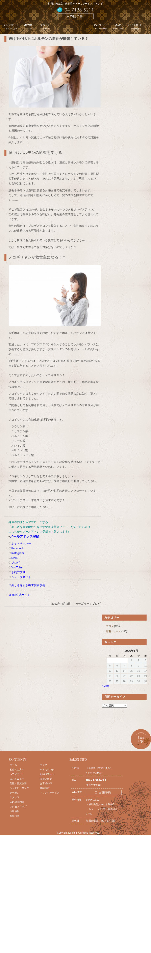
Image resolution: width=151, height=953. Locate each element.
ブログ (15, 562)
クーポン (14, 792)
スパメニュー (17, 778)
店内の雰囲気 (17, 802)
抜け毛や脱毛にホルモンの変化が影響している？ (48, 39)
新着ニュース (113, 631)
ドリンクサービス (49, 792)
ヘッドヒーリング (19, 788)
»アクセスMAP (94, 772)
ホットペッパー (21, 543)
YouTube (16, 567)
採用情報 (14, 811)
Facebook (17, 548)
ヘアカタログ (47, 769)
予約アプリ (18, 572)
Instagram (17, 553)
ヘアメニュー (17, 774)
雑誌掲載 (45, 788)
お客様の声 (46, 783)
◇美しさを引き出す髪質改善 (26, 585)
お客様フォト (47, 774)
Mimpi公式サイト (19, 594)
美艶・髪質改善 (18, 783)
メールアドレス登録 (24, 536)
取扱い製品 (46, 778)
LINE (14, 557)
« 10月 (105, 685)
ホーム (13, 765)
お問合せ (14, 815)
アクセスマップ (18, 806)
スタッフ (14, 797)
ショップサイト (21, 577)
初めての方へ (17, 769)
